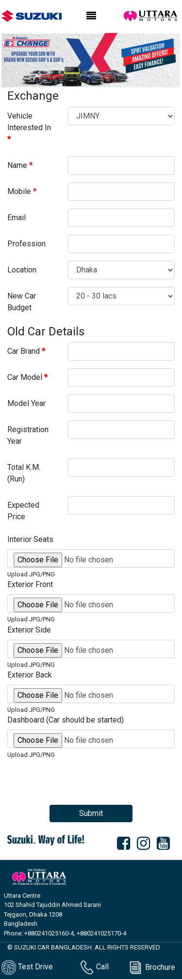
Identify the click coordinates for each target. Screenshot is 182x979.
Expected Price (23, 510)
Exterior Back (29, 674)
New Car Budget (21, 301)
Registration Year (28, 435)
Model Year (26, 403)
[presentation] (81, 778)
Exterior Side (29, 629)
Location (21, 269)
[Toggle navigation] (91, 16)
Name (20, 165)
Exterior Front (30, 584)
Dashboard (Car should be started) (65, 719)
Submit (91, 813)
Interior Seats (30, 539)
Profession (26, 243)
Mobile (21, 191)
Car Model (27, 377)
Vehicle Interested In (29, 127)
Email (16, 217)
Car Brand (26, 351)
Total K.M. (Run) (23, 473)
